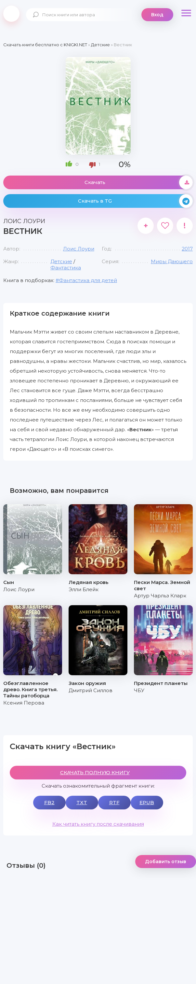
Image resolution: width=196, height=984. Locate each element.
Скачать (139, 182)
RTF (114, 802)
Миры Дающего (172, 261)
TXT (81, 802)
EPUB (146, 802)
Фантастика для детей (88, 280)
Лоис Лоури (78, 249)
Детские (61, 261)
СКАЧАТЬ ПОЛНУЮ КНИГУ (95, 772)
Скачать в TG (135, 201)
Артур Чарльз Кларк (160, 595)
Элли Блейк (83, 589)
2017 (187, 249)
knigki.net (11, 14)
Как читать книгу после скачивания (98, 824)
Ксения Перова (23, 703)
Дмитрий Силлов (90, 690)
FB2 (49, 802)
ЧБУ (139, 690)
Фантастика (65, 267)
